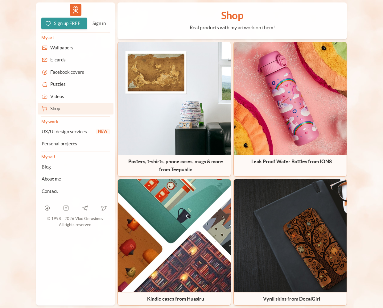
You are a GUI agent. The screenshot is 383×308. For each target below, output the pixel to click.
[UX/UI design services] (75, 132)
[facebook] (47, 208)
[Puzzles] (75, 84)
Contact (50, 191)
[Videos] (75, 96)
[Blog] (75, 167)
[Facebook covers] (75, 72)
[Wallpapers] (75, 48)
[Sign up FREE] (64, 23)
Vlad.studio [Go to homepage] (75, 9)
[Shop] (75, 108)
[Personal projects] (75, 144)
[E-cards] (75, 60)
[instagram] (66, 208)
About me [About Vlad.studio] (51, 178)
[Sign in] (99, 23)
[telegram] (85, 208)
